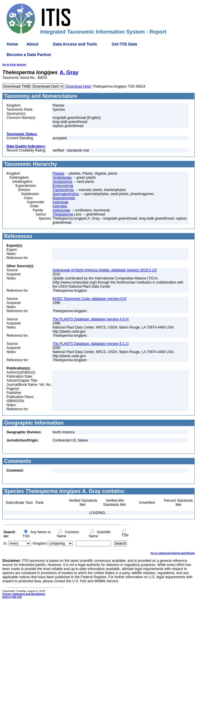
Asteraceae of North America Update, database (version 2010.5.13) (104, 270)
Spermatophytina (65, 194)
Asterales (59, 206)
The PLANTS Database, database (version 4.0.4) (90, 319)
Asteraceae (61, 210)
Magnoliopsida (63, 198)
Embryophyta (62, 186)
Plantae (58, 173)
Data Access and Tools (75, 44)
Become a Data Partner (29, 54)
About (32, 44)
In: (5, 543)
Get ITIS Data (124, 44)
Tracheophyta (63, 190)
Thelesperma (62, 214)
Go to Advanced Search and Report (173, 553)
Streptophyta (62, 182)
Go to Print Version (14, 64)
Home (12, 44)
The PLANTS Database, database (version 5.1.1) (90, 344)
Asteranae (60, 202)
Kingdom (39, 543)
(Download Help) (78, 86)
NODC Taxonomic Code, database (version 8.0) (89, 299)
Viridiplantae (62, 178)
